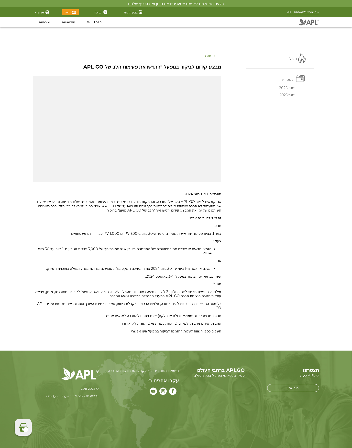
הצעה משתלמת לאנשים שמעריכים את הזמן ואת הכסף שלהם (176, 3)
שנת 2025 (287, 95)
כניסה (67, 12)
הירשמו (293, 388)
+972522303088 (87, 396)
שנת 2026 (287, 88)
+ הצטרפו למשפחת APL (303, 12)
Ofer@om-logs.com (60, 396)
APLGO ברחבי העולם (221, 370)
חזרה (212, 56)
